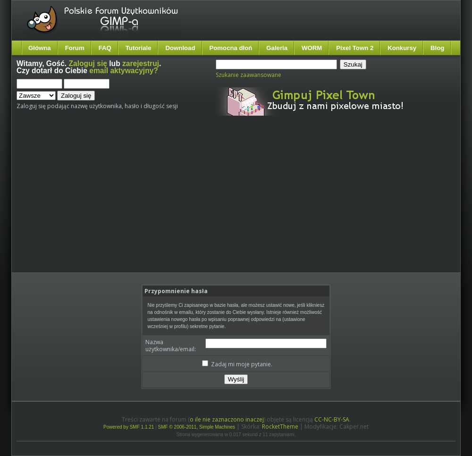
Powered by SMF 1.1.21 (128, 427)
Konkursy (402, 47)
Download (180, 47)
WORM (312, 47)
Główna (39, 47)
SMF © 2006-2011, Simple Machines (197, 427)
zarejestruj (140, 63)
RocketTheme (280, 426)
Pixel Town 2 (354, 47)
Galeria (276, 47)
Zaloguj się (88, 63)
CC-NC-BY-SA (331, 419)
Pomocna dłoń (231, 47)
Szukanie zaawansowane (248, 75)
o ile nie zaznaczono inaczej (227, 419)
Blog (437, 47)
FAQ (105, 47)
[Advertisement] (143, 202)
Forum (74, 47)
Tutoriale (139, 47)
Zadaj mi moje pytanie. (237, 364)
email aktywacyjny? (123, 71)
